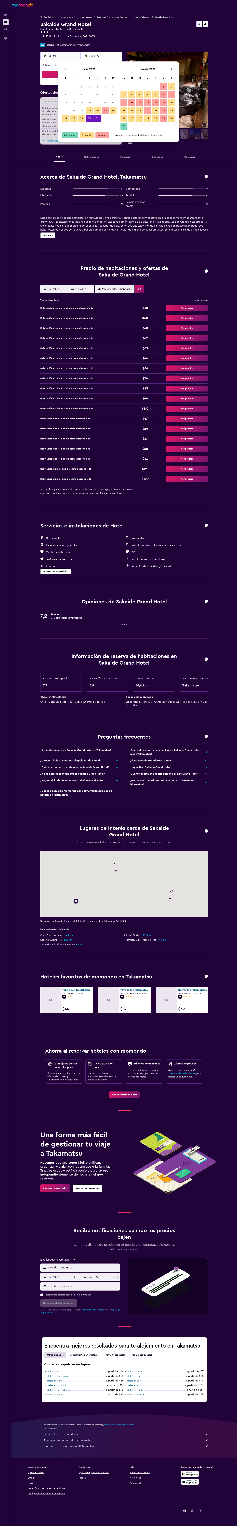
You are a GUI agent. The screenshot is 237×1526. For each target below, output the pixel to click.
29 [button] (81, 118)
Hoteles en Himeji (54, 1395)
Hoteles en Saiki (133, 1381)
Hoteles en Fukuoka (55, 1385)
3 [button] (97, 86)
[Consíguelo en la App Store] (190, 1482)
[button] (5, 5)
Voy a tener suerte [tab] (115, 1355)
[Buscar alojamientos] (5, 22)
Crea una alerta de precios (182, 1073)
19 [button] (113, 102)
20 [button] (65, 110)
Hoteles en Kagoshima (56, 1376)
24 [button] (97, 110)
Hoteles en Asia (66, 17)
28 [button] (73, 118)
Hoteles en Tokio (54, 1371)
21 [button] (73, 110)
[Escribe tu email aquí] (83, 1286)
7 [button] (73, 94)
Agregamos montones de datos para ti (126, 1440)
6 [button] (65, 94)
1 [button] (81, 86)
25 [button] (105, 110)
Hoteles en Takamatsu (141, 17)
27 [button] (65, 118)
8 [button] (81, 94)
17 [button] (97, 102)
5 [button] (113, 86)
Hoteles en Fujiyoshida (57, 1390)
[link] (124, 1094)
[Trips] (5, 38)
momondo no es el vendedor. (126, 1434)
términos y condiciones (93, 1310)
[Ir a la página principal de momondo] (22, 5)
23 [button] (89, 110)
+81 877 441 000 (49, 40)
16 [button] (89, 102)
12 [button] (113, 94)
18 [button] (105, 102)
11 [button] (105, 94)
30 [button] (89, 118)
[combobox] (83, 1267)
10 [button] (97, 94)
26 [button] (113, 110)
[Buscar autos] (5, 29)
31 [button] (97, 118)
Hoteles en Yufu (133, 1385)
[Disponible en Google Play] (190, 1474)
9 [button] (89, 94)
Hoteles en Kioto (54, 1381)
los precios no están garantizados (119, 1425)
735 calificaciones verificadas (72, 45)
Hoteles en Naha (133, 1376)
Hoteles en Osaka (134, 1371)
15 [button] (81, 102)
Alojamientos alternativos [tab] (84, 1355)
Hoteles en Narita (134, 1390)
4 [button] (105, 86)
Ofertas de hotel (47, 17)
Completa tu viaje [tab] (142, 1355)
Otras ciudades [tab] (55, 1355)
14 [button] (73, 102)
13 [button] (66, 102)
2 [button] (89, 86)
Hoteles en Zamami (135, 1395)
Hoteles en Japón (84, 17)
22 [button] (81, 110)
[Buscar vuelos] (5, 15)
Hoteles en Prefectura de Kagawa (111, 17)
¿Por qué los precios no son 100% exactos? (126, 1446)
